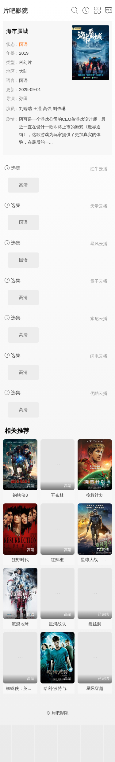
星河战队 (57, 623)
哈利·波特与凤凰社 (61, 688)
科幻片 (25, 62)
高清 (23, 184)
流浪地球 (20, 623)
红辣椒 (57, 559)
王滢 (37, 108)
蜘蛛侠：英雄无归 (23, 688)
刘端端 (25, 108)
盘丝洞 (94, 623)
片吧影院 (15, 10)
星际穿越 (94, 688)
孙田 (23, 98)
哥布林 (57, 495)
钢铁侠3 (20, 495)
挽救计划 (94, 495)
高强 (47, 108)
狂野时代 (20, 559)
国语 (23, 222)
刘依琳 (59, 108)
